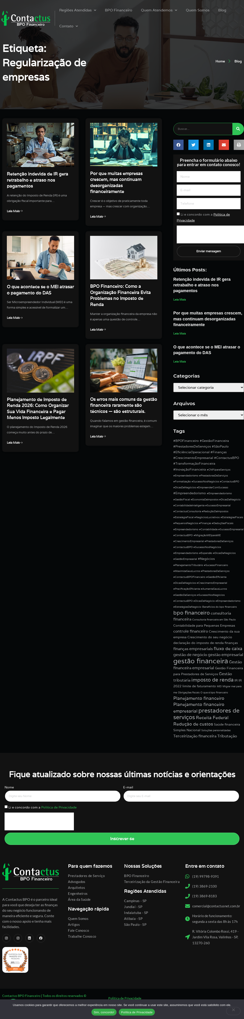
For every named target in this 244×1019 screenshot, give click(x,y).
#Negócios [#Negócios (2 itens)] (206, 559)
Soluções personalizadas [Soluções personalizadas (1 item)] (216, 730)
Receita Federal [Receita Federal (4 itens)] (212, 718)
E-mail (128, 788)
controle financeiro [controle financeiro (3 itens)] (190, 631)
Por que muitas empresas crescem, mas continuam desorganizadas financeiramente (207, 319)
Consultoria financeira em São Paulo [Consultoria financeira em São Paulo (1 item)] (214, 620)
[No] (233, 1011)
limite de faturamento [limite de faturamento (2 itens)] (199, 687)
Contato (68, 26)
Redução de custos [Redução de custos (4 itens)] (193, 724)
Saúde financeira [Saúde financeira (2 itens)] (227, 725)
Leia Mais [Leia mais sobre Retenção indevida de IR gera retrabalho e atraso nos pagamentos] (179, 300)
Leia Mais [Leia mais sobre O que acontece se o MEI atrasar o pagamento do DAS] (179, 362)
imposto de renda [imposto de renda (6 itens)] (212, 680)
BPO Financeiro (118, 10)
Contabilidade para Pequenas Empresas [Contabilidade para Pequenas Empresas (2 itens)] (204, 626)
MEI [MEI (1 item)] (219, 687)
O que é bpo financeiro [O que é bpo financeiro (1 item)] (214, 693)
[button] (178, 145)
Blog (222, 10)
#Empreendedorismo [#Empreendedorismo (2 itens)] (189, 494)
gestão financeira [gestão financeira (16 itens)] (200, 661)
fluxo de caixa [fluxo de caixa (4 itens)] (228, 649)
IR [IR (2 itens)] (236, 681)
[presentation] (39, 822)
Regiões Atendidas (77, 10)
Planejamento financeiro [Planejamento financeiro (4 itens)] (198, 698)
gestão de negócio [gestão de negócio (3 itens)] (190, 655)
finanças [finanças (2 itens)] (231, 643)
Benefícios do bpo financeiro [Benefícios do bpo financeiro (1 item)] (219, 607)
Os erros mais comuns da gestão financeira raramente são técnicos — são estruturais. (123, 416)
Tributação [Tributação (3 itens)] (227, 736)
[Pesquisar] (238, 129)
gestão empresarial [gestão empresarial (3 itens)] (225, 655)
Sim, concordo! (104, 1012)
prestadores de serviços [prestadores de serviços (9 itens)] (206, 714)
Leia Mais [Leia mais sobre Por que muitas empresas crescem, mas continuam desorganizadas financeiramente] (179, 334)
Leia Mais (16, 212)
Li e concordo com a (42, 808)
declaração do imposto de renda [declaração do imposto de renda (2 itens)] (198, 643)
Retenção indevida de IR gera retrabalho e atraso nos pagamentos (37, 180)
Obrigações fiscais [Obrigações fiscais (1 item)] (189, 693)
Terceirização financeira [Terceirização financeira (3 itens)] (194, 736)
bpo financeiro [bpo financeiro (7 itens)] (191, 613)
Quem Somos (197, 10)
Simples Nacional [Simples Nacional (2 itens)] (186, 730)
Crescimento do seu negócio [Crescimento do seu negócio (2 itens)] (209, 638)
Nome (9, 788)
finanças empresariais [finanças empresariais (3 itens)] (193, 649)
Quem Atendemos (158, 10)
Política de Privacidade (59, 808)
